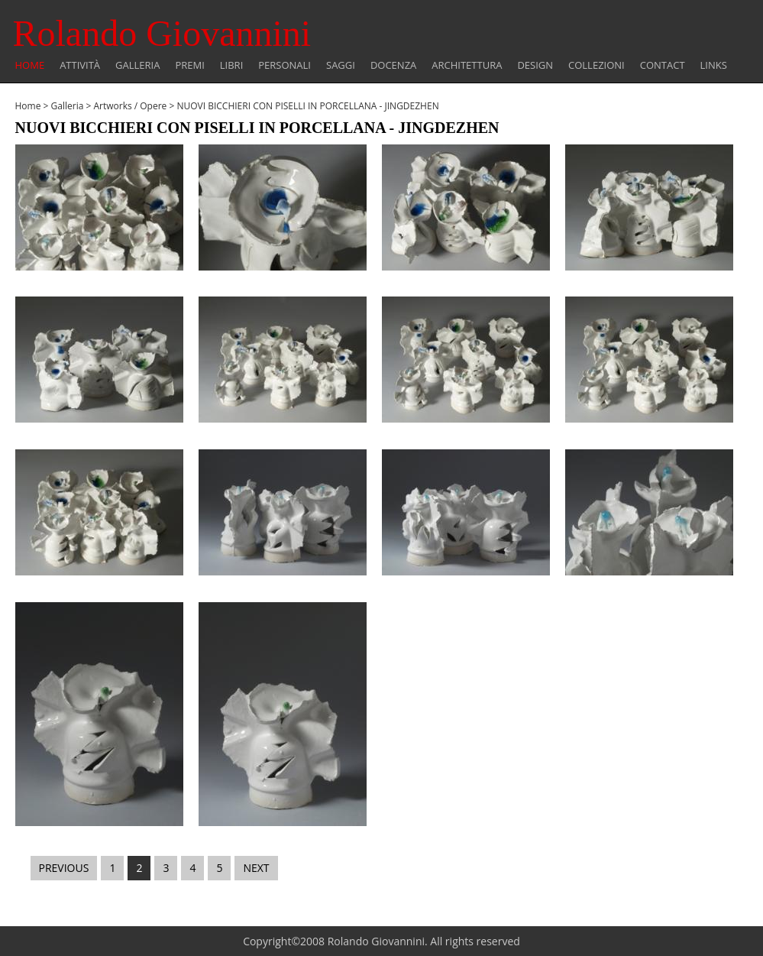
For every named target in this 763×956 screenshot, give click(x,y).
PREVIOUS (64, 867)
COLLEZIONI (596, 65)
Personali (284, 65)
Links (713, 65)
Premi (189, 65)
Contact (662, 65)
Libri (231, 65)
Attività (80, 65)
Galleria (137, 65)
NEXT (256, 867)
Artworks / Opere (130, 105)
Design (535, 65)
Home (30, 65)
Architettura (467, 65)
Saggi (340, 65)
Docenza (393, 65)
